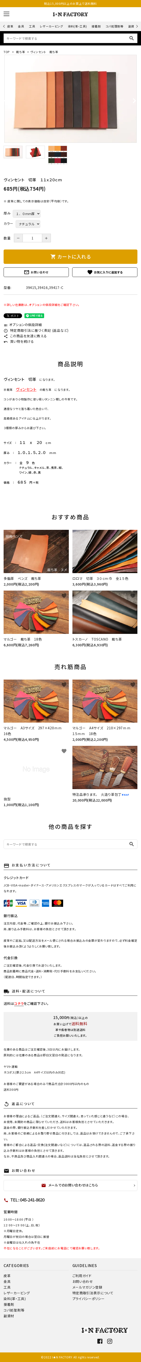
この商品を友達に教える (25, 335)
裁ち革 (20, 52)
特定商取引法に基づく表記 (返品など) (36, 330)
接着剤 (96, 26)
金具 (21, 26)
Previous (4, 26)
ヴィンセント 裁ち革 (44, 52)
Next (136, 26)
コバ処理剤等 (114, 26)
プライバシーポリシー (88, 1298)
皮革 (10, 26)
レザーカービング (51, 26)
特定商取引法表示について (93, 1292)
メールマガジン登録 (87, 1287)
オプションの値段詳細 (23, 324)
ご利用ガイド (82, 1275)
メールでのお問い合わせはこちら (69, 1185)
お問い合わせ (36, 272)
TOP (7, 52)
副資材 (132, 26)
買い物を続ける (19, 341)
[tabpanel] (70, 99)
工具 (32, 26)
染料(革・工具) (77, 26)
